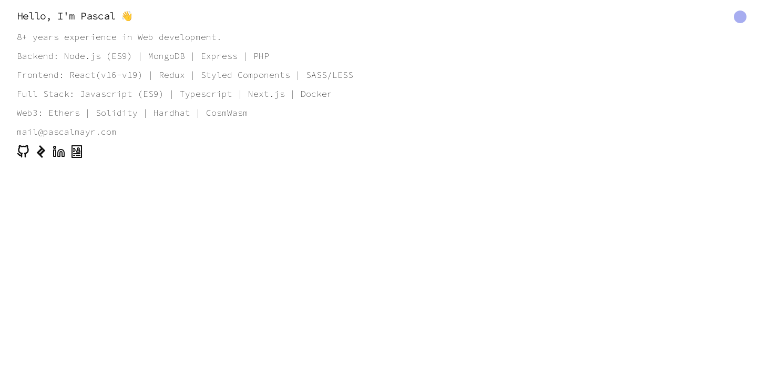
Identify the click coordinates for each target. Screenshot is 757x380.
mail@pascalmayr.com (67, 131)
